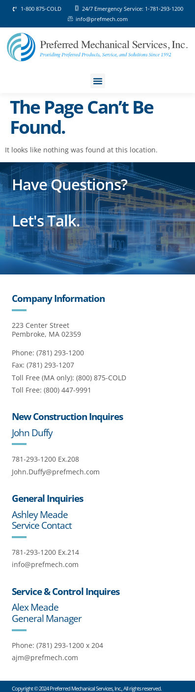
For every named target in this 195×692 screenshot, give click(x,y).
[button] (97, 81)
